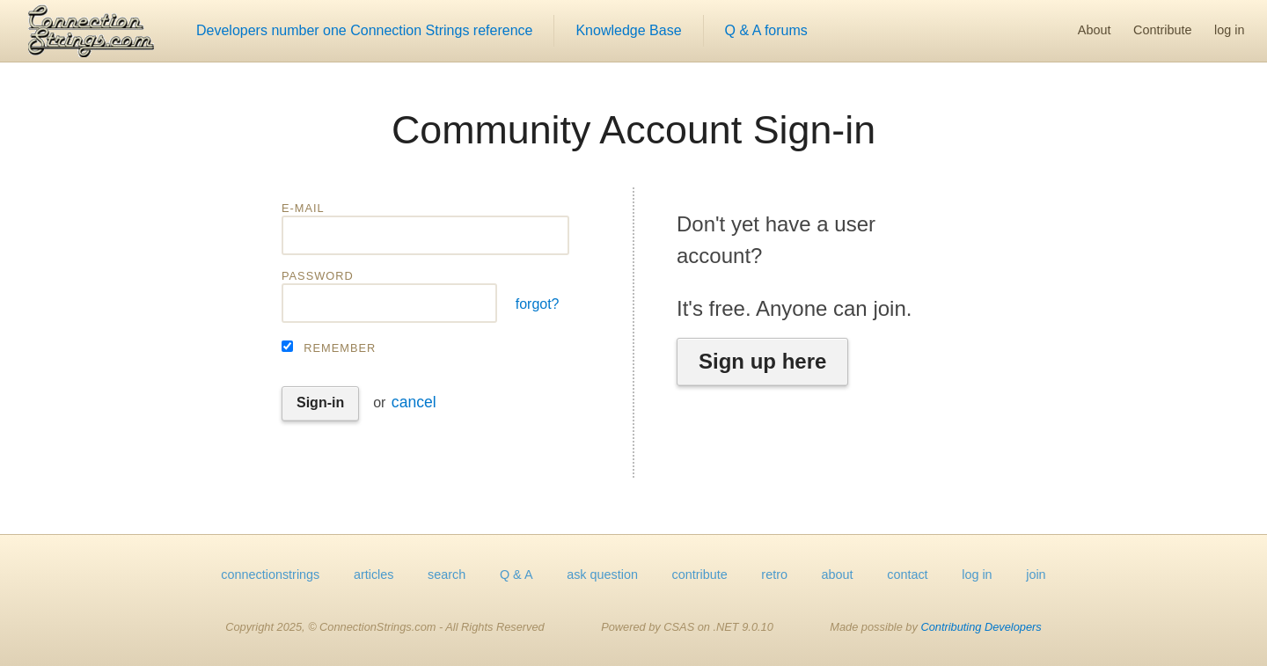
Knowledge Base (628, 30)
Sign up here (762, 361)
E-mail (303, 208)
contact (907, 574)
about (837, 574)
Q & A (516, 574)
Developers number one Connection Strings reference (364, 30)
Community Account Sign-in (633, 129)
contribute (700, 574)
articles (374, 574)
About (1094, 30)
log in (1229, 30)
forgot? (538, 303)
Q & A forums (766, 30)
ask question (602, 574)
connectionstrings (270, 574)
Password (318, 275)
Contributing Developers (980, 626)
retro (774, 574)
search (446, 574)
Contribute (1162, 30)
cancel (414, 402)
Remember (340, 348)
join (1035, 574)
